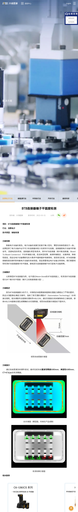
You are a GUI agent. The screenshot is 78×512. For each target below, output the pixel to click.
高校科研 (65, 198)
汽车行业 (51, 198)
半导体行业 (36, 198)
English (68, 3)
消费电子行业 (7, 199)
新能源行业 (22, 198)
